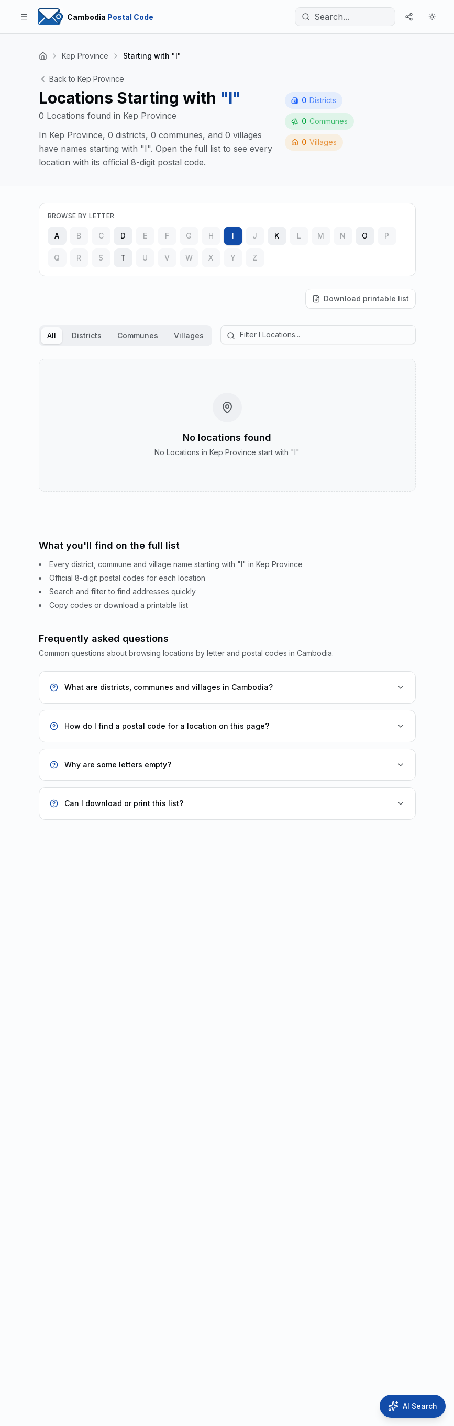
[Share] (409, 16)
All (51, 335)
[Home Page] (95, 16)
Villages (189, 335)
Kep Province (85, 55)
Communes (137, 335)
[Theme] (432, 16)
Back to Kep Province (81, 78)
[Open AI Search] (413, 1406)
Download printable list (360, 298)
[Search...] (345, 16)
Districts (87, 335)
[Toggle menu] (24, 16)
